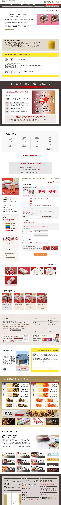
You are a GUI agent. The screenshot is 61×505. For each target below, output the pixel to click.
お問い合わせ (50, 344)
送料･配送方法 (39, 6)
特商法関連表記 (50, 6)
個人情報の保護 (55, 6)
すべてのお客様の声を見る (55, 88)
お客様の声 (28, 4)
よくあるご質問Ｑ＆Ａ (52, 337)
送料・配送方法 (37, 337)
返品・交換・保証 (37, 339)
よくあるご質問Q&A (21, 4)
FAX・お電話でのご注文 (38, 344)
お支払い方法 (33, 6)
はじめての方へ (5, 4)
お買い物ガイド (13, 4)
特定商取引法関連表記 (52, 333)
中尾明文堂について (36, 4)
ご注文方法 (28, 6)
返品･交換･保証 (44, 6)
